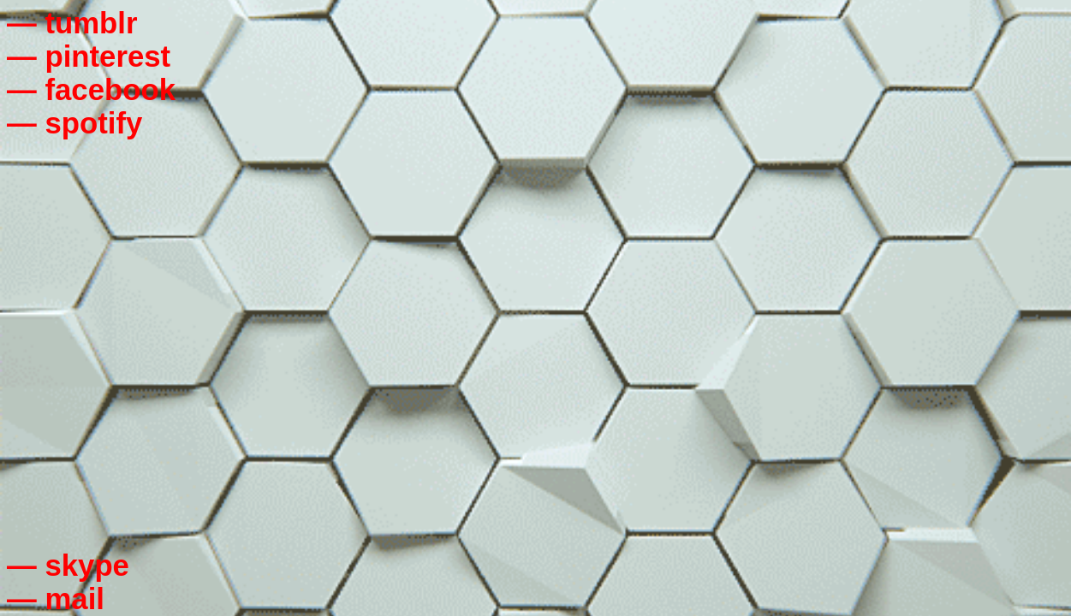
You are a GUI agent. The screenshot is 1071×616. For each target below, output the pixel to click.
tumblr (91, 23)
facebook (110, 90)
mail (74, 599)
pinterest (107, 56)
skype (87, 565)
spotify (93, 123)
